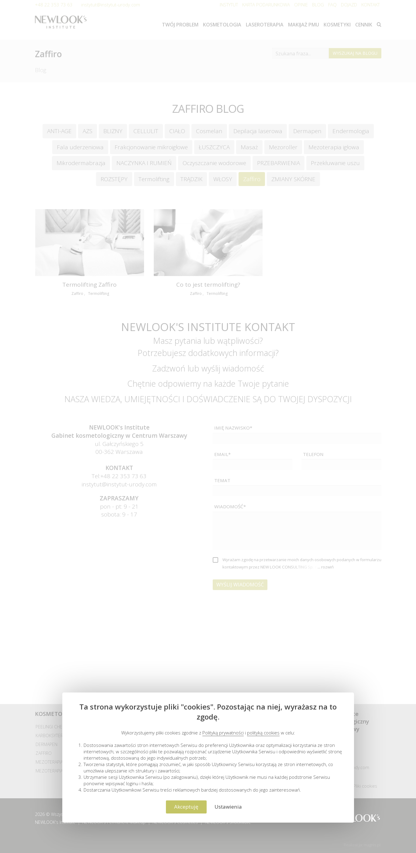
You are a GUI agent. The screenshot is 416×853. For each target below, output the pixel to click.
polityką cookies (263, 733)
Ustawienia (228, 806)
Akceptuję (186, 806)
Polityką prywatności (223, 733)
